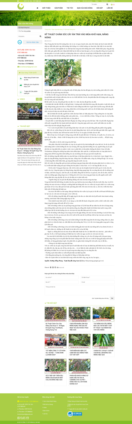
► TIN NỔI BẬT (23, 126)
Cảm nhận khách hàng (73, 1)
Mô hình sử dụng (87, 1)
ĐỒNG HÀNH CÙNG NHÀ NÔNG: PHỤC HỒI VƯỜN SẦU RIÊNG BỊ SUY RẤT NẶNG (28, 116)
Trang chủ (48, 29)
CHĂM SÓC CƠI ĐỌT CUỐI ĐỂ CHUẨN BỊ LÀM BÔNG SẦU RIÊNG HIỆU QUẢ (103, 353)
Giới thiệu (46, 8)
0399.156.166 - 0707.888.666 (27, 401)
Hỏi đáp (100, 8)
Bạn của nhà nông (84, 8)
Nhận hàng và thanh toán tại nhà (77, 401)
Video (97, 1)
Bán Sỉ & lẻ (105, 1)
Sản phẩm (58, 8)
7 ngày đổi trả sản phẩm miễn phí (77, 409)
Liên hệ (113, 1)
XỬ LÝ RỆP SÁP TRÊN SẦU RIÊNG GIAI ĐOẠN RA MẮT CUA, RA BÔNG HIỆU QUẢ (54, 378)
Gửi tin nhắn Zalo (32, 42)
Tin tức (70, 8)
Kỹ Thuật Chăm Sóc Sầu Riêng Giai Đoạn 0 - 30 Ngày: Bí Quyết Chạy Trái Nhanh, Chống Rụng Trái (29, 151)
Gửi (112, 298)
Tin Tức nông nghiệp (24, 31)
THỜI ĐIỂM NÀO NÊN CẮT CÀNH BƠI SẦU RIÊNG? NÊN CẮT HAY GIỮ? (79, 353)
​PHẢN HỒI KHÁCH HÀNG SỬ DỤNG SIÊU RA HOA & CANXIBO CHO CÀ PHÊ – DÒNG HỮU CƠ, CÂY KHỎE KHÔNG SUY (79, 380)
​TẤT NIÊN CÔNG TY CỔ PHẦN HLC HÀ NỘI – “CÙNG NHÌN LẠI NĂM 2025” (55, 353)
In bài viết (60, 267)
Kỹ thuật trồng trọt (70, 29)
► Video (21, 99)
